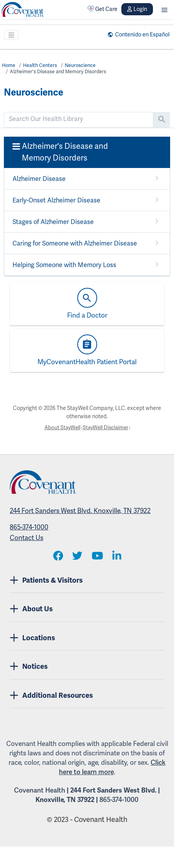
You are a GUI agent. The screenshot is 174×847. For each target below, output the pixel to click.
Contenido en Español (140, 34)
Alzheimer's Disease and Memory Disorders (59, 72)
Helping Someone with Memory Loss (64, 265)
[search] (78, 119)
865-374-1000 (29, 528)
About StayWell (61, 427)
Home (9, 65)
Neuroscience (82, 65)
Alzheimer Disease (39, 179)
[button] (164, 9)
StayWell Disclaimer (106, 427)
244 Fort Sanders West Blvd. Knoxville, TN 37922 (80, 511)
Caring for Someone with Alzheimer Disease (74, 243)
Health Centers (40, 65)
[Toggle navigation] (11, 35)
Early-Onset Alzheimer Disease (56, 200)
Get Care (102, 9)
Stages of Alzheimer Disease (53, 222)
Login (137, 9)
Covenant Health (39, 791)
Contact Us (26, 538)
